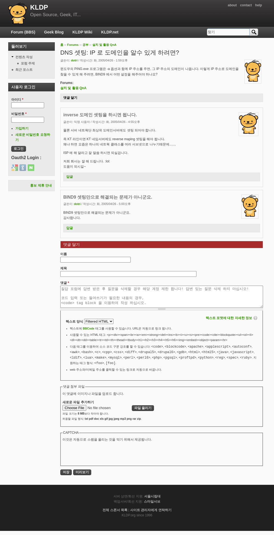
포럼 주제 (28, 63)
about (232, 5)
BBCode (89, 332)
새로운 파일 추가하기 (78, 406)
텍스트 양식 (75, 326)
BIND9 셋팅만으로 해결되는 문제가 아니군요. (107, 197)
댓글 (64, 283)
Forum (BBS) (23, 32)
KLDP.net (109, 32)
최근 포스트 (24, 70)
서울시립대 (152, 500)
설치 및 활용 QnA (104, 44)
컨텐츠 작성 (24, 57)
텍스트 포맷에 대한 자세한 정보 (229, 322)
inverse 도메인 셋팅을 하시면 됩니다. (100, 114)
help (258, 5)
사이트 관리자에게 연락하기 (151, 514)
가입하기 (21, 128)
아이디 (17, 100)
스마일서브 (152, 506)
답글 (69, 177)
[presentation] (104, 457)
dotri (74, 60)
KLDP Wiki (82, 32)
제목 (63, 268)
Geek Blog (54, 32)
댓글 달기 (70, 98)
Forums (73, 44)
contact (246, 5)
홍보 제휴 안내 (41, 185)
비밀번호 (19, 114)
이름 (63, 254)
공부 (85, 44)
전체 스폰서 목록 (114, 514)
